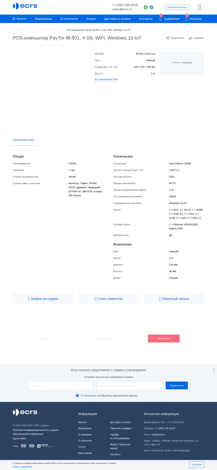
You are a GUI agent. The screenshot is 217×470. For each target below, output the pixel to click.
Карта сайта (19, 438)
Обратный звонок (176, 7)
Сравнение (170, 18)
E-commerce (69, 19)
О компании (84, 434)
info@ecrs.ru (158, 434)
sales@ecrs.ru (122, 9)
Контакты (145, 19)
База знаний (85, 453)
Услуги (91, 19)
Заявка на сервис (43, 299)
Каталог (19, 18)
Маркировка (43, 19)
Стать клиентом (108, 299)
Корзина (193, 18)
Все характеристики (106, 79)
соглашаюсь (90, 395)
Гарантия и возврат (121, 428)
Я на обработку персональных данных (109, 395)
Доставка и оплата (117, 19)
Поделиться (175, 38)
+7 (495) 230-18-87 (125, 5)
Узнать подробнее (22, 466)
